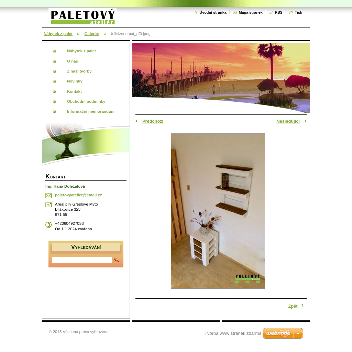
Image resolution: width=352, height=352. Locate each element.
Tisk (298, 12)
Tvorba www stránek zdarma (233, 333)
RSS (278, 12)
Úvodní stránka (213, 12)
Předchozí (152, 121)
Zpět (293, 306)
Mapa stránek (251, 12)
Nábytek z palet (58, 34)
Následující (288, 121)
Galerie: (92, 34)
